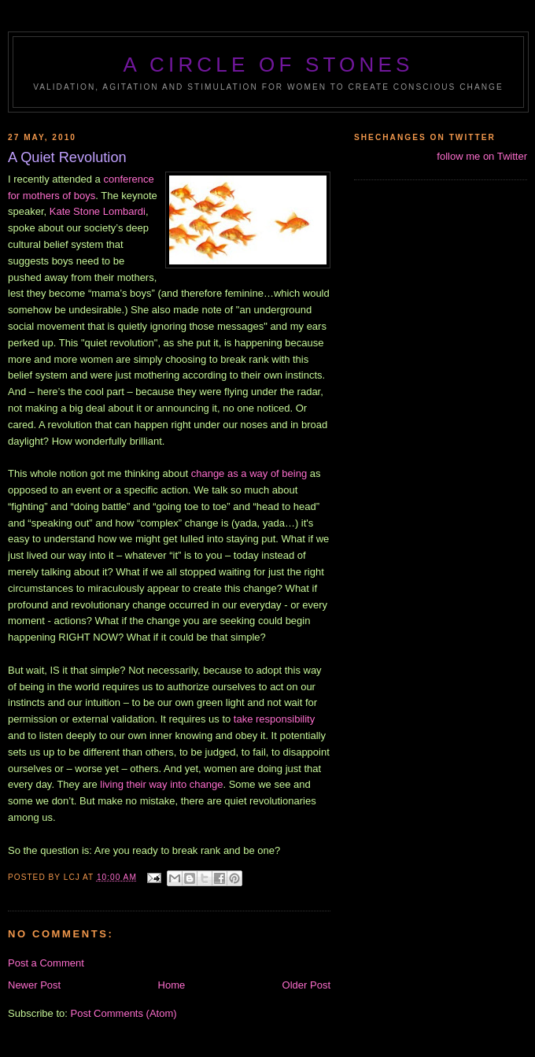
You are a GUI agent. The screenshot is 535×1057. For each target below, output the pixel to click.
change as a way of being (249, 473)
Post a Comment (46, 963)
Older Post (306, 985)
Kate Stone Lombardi (98, 211)
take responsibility (274, 719)
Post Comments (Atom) (124, 1013)
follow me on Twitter (482, 156)
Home (172, 985)
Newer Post (34, 985)
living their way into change (161, 784)
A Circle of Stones (268, 64)
